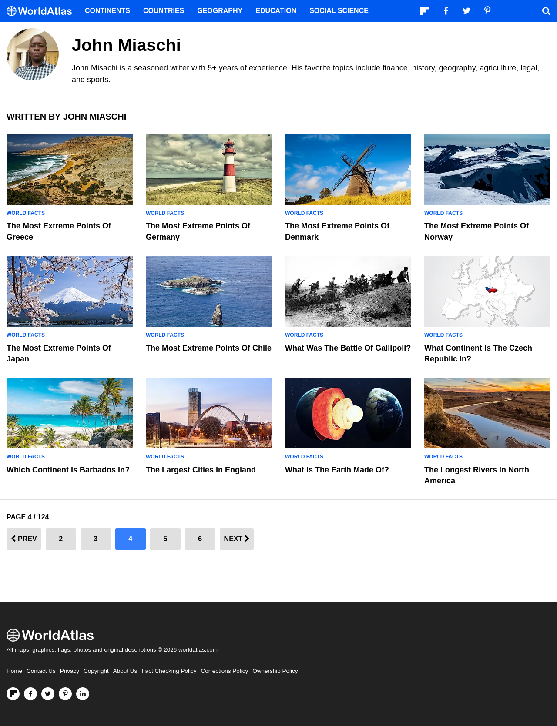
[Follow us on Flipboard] (13, 693)
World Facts (26, 213)
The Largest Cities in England (201, 469)
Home (14, 671)
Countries (163, 10)
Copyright (96, 671)
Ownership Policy (275, 671)
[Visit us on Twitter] (47, 693)
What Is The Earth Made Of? (337, 469)
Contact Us (41, 671)
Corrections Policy (224, 671)
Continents (107, 10)
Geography (219, 10)
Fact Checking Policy (168, 671)
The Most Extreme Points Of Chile (209, 348)
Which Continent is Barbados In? (68, 469)
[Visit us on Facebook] (30, 693)
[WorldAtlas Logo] (42, 11)
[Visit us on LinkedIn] (82, 693)
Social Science (339, 10)
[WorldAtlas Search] (546, 11)
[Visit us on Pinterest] (65, 693)
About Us (125, 671)
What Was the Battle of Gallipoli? (348, 348)
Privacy (69, 671)
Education (275, 10)
